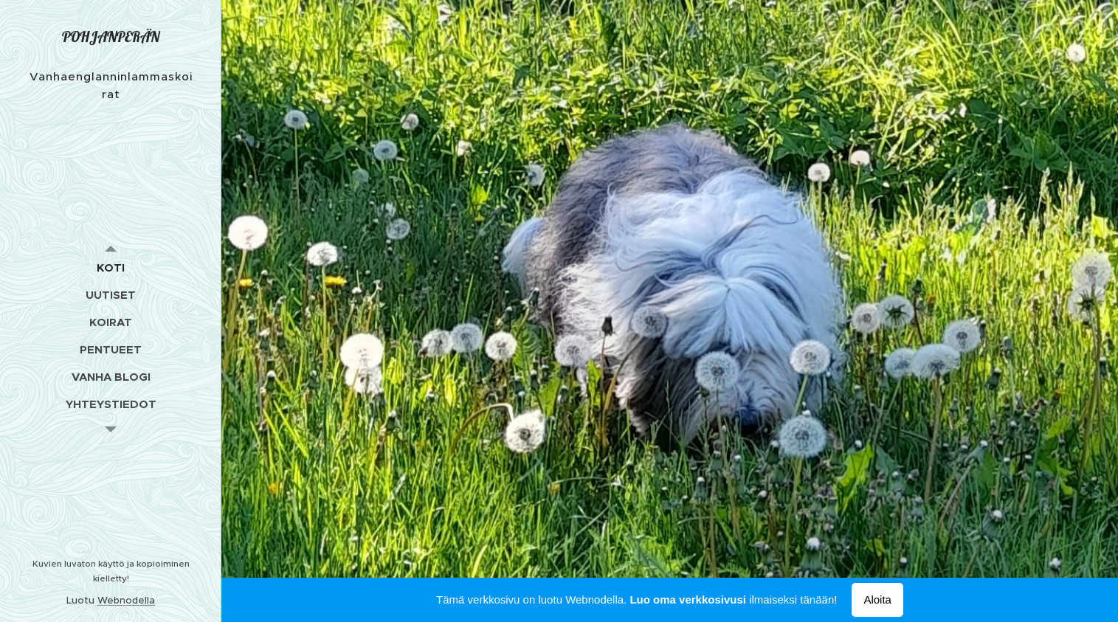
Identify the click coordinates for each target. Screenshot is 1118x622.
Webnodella (126, 600)
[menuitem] (110, 267)
